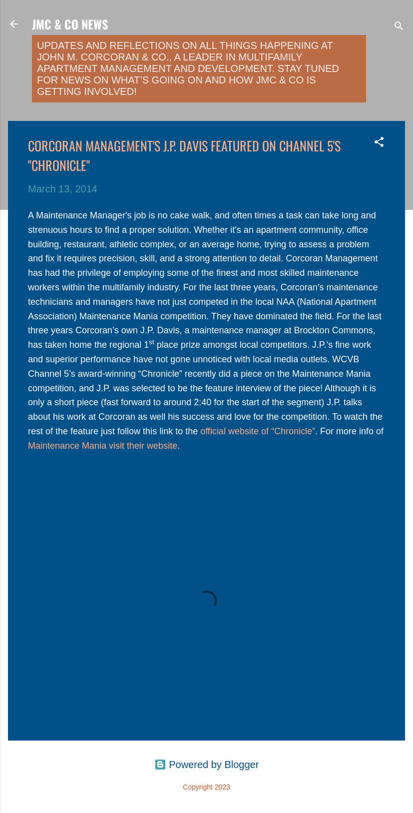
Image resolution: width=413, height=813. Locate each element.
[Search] (399, 27)
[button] (379, 143)
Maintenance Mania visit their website (102, 446)
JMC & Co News (70, 24)
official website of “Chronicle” (257, 431)
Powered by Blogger (206, 764)
